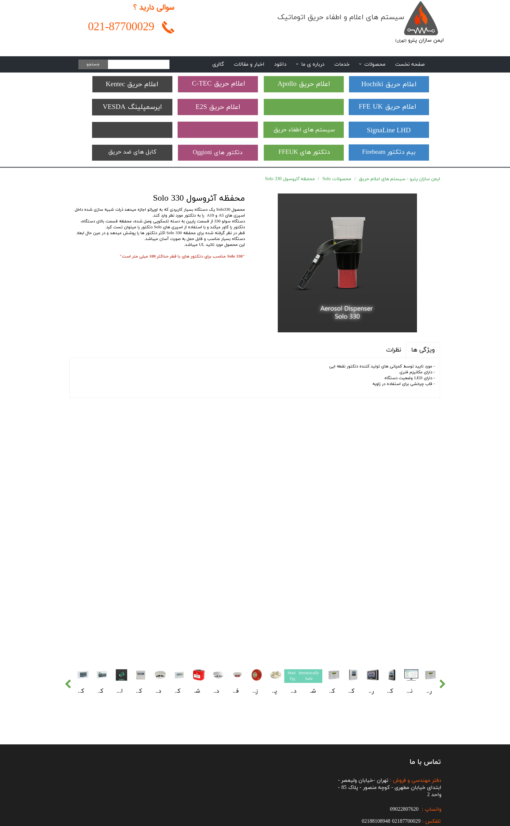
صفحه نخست (410, 64)
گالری (218, 64)
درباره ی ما (313, 64)
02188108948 (376, 688)
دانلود (280, 64)
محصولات (374, 64)
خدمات (342, 64)
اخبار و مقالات (249, 64)
